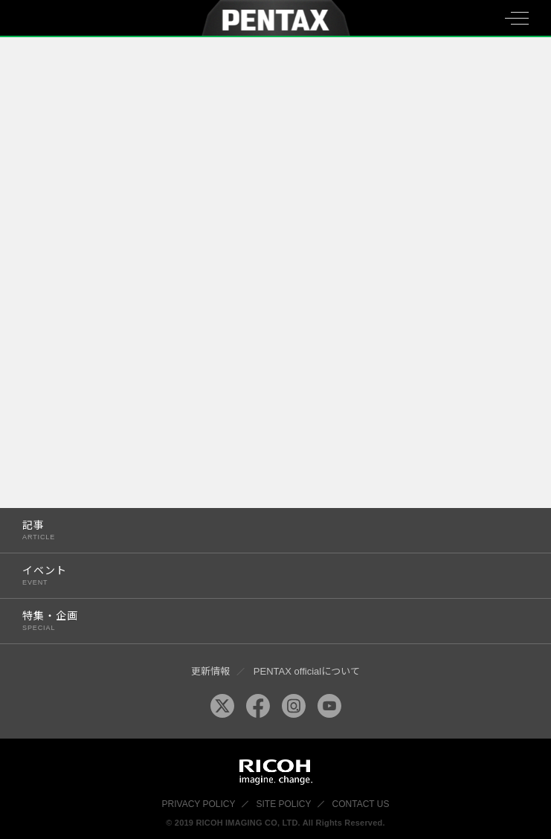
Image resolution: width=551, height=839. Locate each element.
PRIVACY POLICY (199, 804)
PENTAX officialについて (307, 671)
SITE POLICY (284, 804)
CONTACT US (361, 804)
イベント (260, 575)
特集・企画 (260, 620)
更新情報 (210, 671)
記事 (260, 530)
